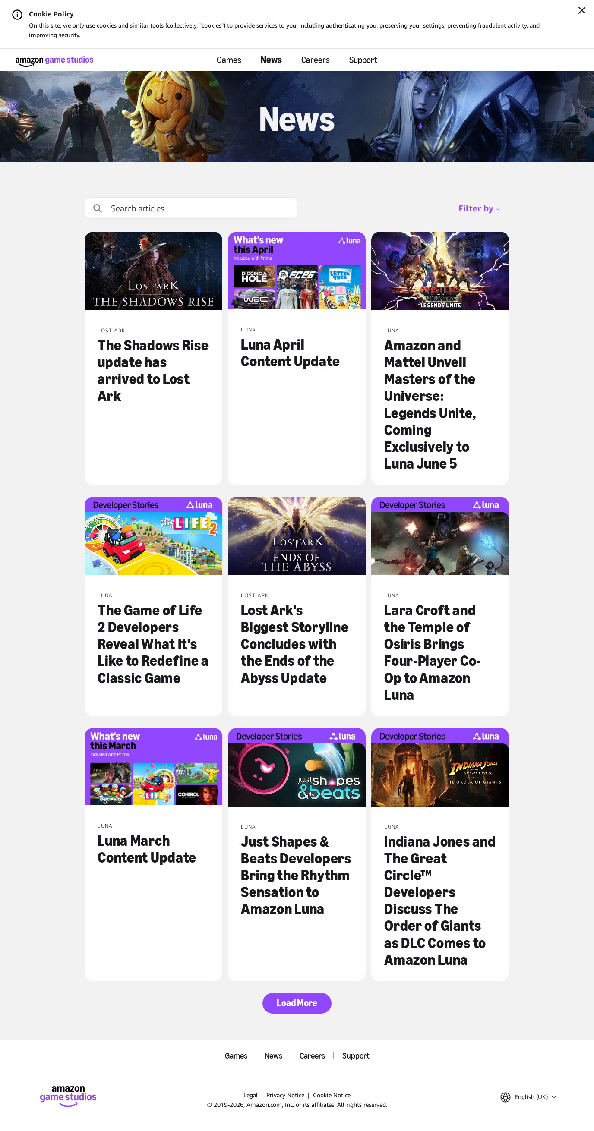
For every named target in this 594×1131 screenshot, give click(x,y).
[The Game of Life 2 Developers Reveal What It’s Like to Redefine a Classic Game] (153, 537)
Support (363, 60)
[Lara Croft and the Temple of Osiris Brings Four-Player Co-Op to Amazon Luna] (440, 537)
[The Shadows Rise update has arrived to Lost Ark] (153, 272)
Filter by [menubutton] (478, 208)
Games (229, 60)
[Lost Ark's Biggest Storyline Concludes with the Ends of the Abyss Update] (297, 537)
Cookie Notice (332, 1095)
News (271, 60)
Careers (315, 60)
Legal (250, 1095)
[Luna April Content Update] (297, 271)
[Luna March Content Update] (153, 767)
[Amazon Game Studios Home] (54, 61)
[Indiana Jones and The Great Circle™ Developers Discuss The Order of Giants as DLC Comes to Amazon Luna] (440, 768)
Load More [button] (297, 1003)
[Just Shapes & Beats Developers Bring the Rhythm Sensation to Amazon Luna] (297, 768)
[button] (528, 1097)
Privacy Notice (285, 1095)
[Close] (581, 11)
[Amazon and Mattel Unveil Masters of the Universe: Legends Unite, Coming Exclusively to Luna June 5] (440, 272)
